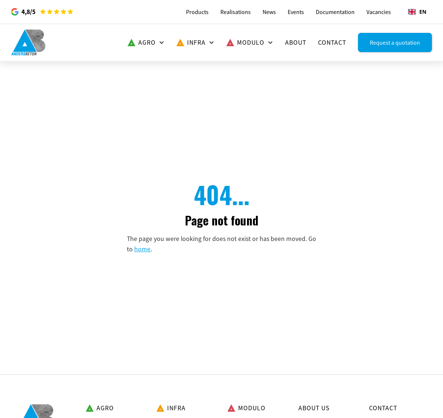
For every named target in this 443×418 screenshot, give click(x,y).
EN (417, 11)
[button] (146, 42)
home (142, 249)
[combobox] (417, 11)
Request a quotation (395, 42)
